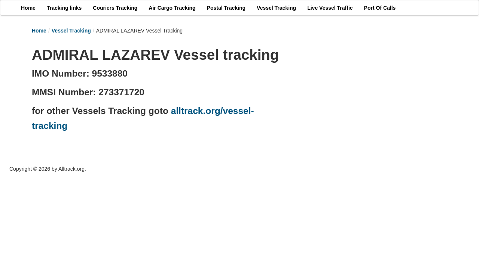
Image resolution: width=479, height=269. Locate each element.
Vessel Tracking (71, 31)
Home (39, 31)
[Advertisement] (363, 96)
